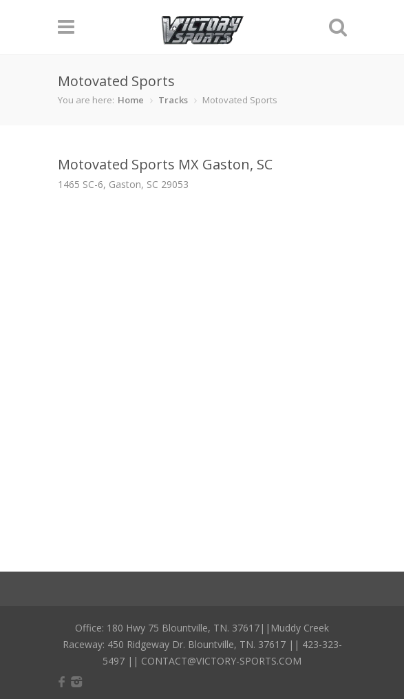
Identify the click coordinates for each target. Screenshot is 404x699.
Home (131, 100)
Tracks (173, 100)
